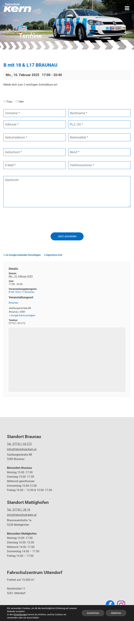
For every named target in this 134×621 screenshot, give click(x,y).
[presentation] (30, 220)
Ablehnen (116, 613)
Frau (9, 101)
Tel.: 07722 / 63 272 (19, 444)
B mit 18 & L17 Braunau (21, 292)
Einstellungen (20, 614)
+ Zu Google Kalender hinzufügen (22, 255)
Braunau (13, 302)
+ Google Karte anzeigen (22, 315)
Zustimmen (93, 613)
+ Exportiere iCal (53, 255)
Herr (21, 101)
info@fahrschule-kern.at (21, 449)
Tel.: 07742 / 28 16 (18, 509)
